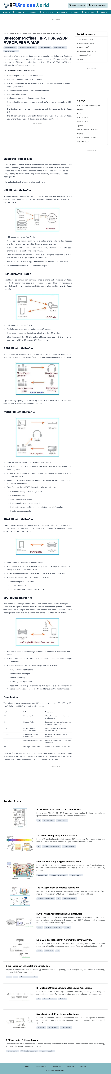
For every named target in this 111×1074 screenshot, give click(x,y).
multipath (62, 999)
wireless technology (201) (86, 138)
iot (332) (80, 110)
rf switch (41, 1027)
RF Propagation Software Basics (22, 1040)
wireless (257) (82, 118)
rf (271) (79, 114)
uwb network (42, 875)
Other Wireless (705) (85, 39)
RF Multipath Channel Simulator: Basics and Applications (64, 988)
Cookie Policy (56, 1066)
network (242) (82, 122)
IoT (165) (80, 59)
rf (39, 846)
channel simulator (49, 999)
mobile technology (69, 898)
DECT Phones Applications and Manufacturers (59, 913)
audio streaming (45, 47)
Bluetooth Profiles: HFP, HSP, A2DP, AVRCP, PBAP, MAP (40, 33)
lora (39, 951)
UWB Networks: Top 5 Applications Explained (58, 861)
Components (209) (84, 55)
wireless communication (27, 47)
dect (39, 927)
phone (67, 927)
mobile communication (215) (87, 130)
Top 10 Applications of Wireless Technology (57, 887)
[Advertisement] (55, 25)
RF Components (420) (85, 43)
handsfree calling (59, 47)
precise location (76, 875)
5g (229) (80, 126)
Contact (83, 1066)
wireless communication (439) (88, 106)
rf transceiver (48, 820)
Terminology (8, 33)
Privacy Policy (41, 1066)
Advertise (70, 1066)
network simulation (47, 1051)
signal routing (66, 1027)
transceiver (49, 951)
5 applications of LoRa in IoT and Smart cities (28, 966)
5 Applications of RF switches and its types (57, 1014)
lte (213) (80, 134)
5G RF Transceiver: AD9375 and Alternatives (58, 809)
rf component (52, 1027)
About (27, 1066)
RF (26, 5)
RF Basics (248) (83, 47)
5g (39, 820)
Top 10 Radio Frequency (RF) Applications (56, 835)
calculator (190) (83, 142)
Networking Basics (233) (86, 51)
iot (58, 898)
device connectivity (11, 51)
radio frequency (69, 846)
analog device (61, 820)
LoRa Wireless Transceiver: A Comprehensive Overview (64, 940)
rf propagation (12, 1051)
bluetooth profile (10, 47)
